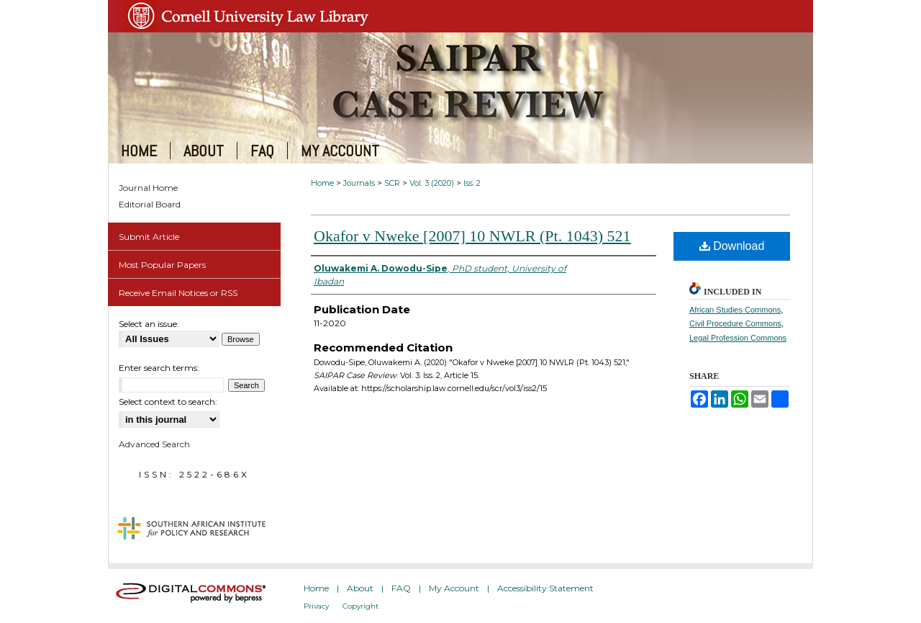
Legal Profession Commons (737, 337)
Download (732, 246)
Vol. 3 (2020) (431, 183)
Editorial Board (150, 204)
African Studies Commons (735, 309)
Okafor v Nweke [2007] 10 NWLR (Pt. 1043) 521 (472, 236)
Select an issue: (149, 323)
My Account (454, 588)
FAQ (401, 588)
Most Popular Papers (162, 264)
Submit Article (149, 236)
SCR (392, 183)
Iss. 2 (472, 183)
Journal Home (148, 187)
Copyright (360, 606)
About (360, 588)
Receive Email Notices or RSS (178, 292)
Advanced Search (154, 444)
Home (322, 183)
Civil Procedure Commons (735, 323)
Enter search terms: (159, 367)
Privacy (316, 606)
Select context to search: (168, 401)
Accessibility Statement (545, 588)
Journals (359, 183)
